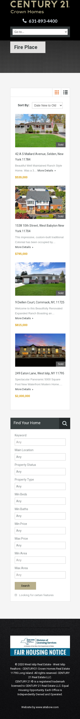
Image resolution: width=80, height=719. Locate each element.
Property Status (25, 465)
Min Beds (21, 494)
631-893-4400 (43, 21)
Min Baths (21, 509)
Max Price (21, 538)
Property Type (24, 479)
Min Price (21, 524)
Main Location (24, 450)
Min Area (21, 553)
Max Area (21, 568)
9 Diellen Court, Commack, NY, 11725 (39, 302)
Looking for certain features (34, 595)
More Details (47, 170)
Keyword (20, 435)
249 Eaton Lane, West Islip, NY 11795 (39, 373)
